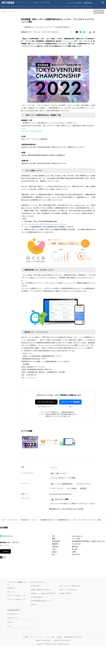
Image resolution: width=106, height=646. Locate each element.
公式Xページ (10, 622)
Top (3, 6)
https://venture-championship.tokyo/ (32, 131)
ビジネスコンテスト (83, 484)
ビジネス (76, 6)
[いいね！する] (71, 32)
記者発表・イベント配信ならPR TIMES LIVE (43, 593)
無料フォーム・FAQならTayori (67, 589)
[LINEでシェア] (84, 32)
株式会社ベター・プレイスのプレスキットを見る (66, 509)
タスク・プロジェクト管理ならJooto (69, 586)
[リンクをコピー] (93, 32)
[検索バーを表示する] (103, 2)
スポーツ (90, 6)
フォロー (5, 551)
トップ (3, 520)
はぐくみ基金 (71, 488)
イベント (54, 467)
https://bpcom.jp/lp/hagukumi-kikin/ (60, 494)
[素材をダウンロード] (90, 32)
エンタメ (34, 6)
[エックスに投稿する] (76, 32)
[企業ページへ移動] (6, 537)
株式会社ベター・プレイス (29, 520)
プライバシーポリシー (37, 637)
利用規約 (59, 637)
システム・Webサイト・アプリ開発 (63, 478)
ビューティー (43, 6)
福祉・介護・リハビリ (58, 473)
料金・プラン (11, 592)
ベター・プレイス (57, 488)
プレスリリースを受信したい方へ (16, 595)
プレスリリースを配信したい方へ (16, 599)
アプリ (27, 6)
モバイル (20, 6)
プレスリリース (13, 520)
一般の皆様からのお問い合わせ (61, 640)
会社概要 (25, 637)
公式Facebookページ (13, 614)
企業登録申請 (87, 3)
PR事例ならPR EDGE (65, 593)
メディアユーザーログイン (46, 402)
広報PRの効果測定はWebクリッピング (41, 601)
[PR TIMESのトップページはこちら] (26, 2)
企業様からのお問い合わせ (43, 640)
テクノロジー (10, 6)
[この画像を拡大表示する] (30, 442)
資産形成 (83, 488)
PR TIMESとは (11, 588)
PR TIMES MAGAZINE (37, 597)
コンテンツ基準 (50, 637)
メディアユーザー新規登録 (70, 402)
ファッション (54, 6)
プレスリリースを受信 (74, 3)
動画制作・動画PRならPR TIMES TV (41, 589)
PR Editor (33, 604)
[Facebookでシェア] (80, 32)
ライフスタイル (66, 6)
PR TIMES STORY (35, 586)
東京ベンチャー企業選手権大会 (62, 484)
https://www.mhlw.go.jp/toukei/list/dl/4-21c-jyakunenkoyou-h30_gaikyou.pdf (44, 224)
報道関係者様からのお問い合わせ (73, 637)
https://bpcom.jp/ (68, 41)
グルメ (83, 6)
